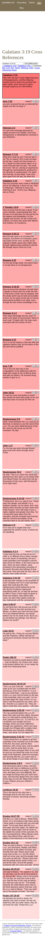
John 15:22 (8, 392)
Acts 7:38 (7, 366)
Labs (39, 3)
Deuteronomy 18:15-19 (14, 684)
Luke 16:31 (8, 631)
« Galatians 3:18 (9, 66)
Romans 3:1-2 (10, 313)
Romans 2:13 (9, 340)
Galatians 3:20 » (25, 66)
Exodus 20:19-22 (11, 869)
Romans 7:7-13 (10, 154)
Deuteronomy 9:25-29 (13, 710)
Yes (33, 101)
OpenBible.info (8, 3)
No (37, 101)
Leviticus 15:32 (10, 790)
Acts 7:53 (7, 101)
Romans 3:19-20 (11, 287)
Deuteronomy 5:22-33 (13, 737)
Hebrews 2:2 (9, 128)
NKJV (17, 68)
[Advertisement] (22, 30)
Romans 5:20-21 (11, 234)
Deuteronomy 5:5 (11, 419)
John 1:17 (8, 445)
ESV (31, 68)
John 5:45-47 (9, 604)
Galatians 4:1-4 (10, 551)
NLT (12, 68)
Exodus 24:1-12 (10, 843)
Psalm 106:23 (9, 657)
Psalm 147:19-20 (11, 896)
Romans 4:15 (9, 260)
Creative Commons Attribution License (17, 925)
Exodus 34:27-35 (11, 816)
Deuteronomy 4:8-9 (12, 763)
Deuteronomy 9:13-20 (13, 498)
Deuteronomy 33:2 (12, 472)
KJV (8, 68)
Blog (21, 8)
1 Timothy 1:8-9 (10, 207)
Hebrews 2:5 (9, 525)
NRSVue (24, 68)
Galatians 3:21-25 (11, 578)
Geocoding (21, 3)
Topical (32, 3)
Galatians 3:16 (10, 181)
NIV (3, 68)
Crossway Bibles (16, 931)
